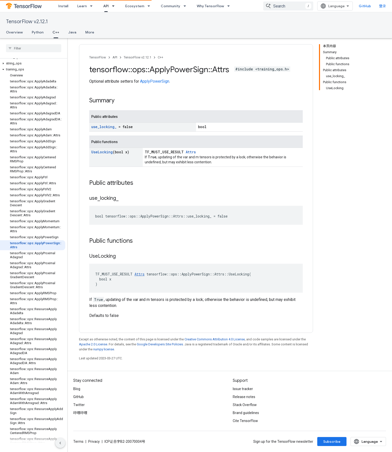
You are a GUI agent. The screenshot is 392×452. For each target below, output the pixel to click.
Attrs (191, 152)
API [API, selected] (106, 6)
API (114, 57)
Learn (82, 6)
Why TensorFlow (210, 6)
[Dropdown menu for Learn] (93, 6)
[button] (32, 63)
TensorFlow (97, 57)
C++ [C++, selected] (55, 32)
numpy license (103, 349)
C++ (160, 57)
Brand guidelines (246, 413)
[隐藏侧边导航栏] (60, 443)
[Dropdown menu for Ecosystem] (150, 6)
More (89, 32)
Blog (76, 389)
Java (72, 32)
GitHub (376, 6)
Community (170, 6)
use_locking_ (103, 126)
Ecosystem (134, 6)
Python (38, 32)
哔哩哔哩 (80, 413)
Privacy (94, 442)
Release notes (244, 397)
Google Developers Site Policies (160, 344)
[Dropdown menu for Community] (186, 6)
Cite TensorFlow (245, 421)
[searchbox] (33, 48)
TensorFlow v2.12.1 (27, 21)
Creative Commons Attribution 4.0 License (214, 339)
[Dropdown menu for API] (115, 6)
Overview (14, 32)
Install (63, 6)
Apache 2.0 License (93, 344)
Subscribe (367, 441)
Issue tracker (243, 389)
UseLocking (102, 152)
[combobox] (335, 5)
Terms (78, 442)
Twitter (79, 405)
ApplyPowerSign (154, 81)
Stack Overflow (245, 405)
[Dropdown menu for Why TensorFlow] (230, 6)
